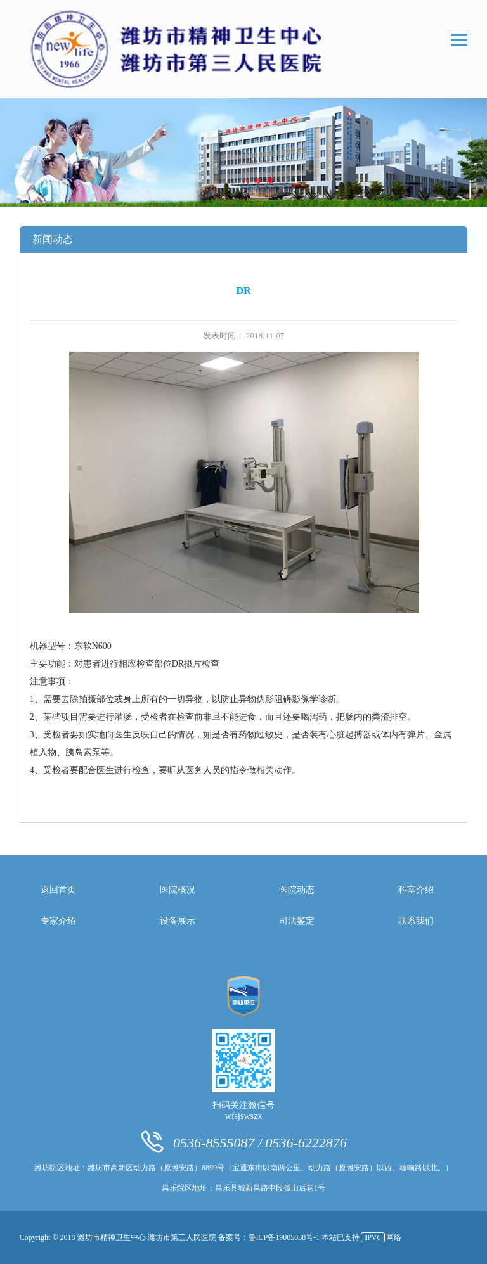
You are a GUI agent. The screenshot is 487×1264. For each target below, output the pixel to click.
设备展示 (177, 921)
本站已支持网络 (361, 1237)
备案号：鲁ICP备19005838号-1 (270, 1237)
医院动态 (297, 890)
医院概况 (177, 890)
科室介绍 (416, 890)
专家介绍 (58, 921)
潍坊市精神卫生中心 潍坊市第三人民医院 (147, 1237)
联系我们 (416, 921)
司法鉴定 (297, 921)
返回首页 (58, 890)
